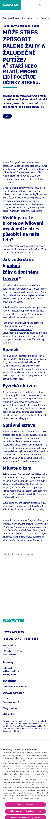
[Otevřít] (40, 5)
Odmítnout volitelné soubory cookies (25, 814)
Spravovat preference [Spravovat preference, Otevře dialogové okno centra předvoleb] (25, 808)
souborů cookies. (34, 796)
